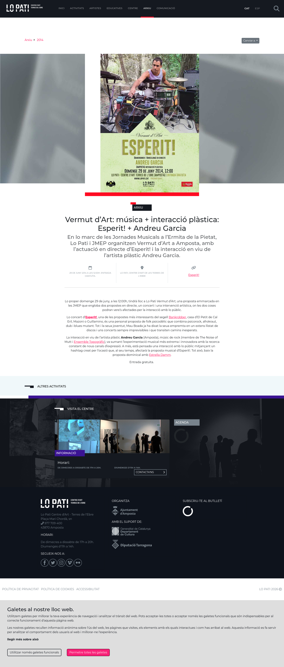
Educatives (114, 8)
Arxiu (147, 8)
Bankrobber (177, 317)
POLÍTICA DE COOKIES (57, 589)
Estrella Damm (160, 355)
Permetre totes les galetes (88, 652)
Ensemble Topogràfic (89, 342)
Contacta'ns (150, 472)
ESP (257, 8)
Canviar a (249, 40)
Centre (133, 8)
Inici (61, 8)
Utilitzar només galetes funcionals (34, 652)
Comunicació (166, 8)
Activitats (77, 8)
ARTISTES (95, 8)
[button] (276, 8)
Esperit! (193, 275)
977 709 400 (51, 523)
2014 (40, 40)
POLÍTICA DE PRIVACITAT (20, 589)
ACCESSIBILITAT (88, 589)
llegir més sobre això (23, 639)
